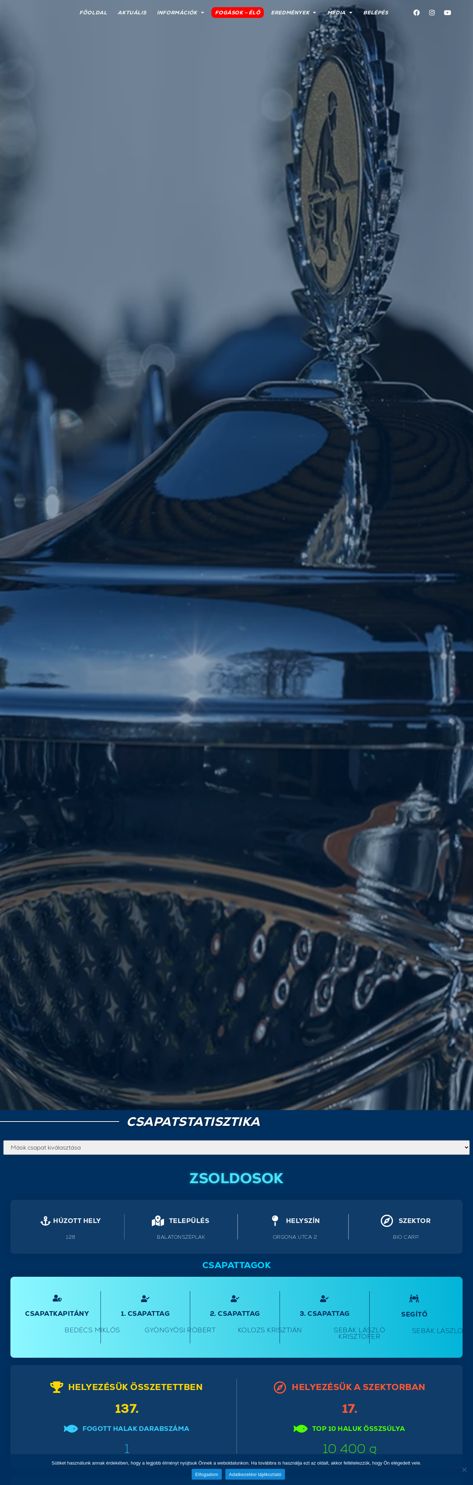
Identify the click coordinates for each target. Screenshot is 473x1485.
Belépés (375, 12)
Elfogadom (206, 1474)
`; (236, 1147)
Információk (180, 12)
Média (340, 12)
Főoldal (93, 12)
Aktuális (132, 12)
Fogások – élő (237, 12)
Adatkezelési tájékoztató (255, 1474)
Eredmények (294, 12)
